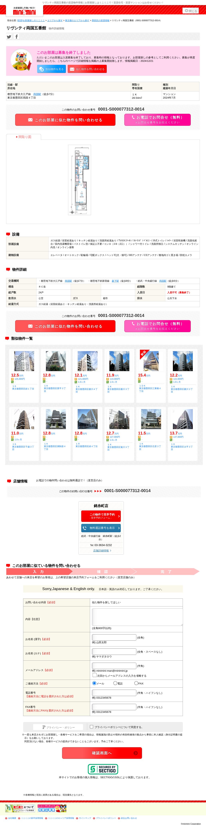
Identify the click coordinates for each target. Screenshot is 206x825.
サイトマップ (85, 818)
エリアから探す (55, 20)
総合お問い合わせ (129, 818)
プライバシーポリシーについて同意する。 (117, 727)
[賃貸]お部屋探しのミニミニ (31, 20)
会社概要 (12, 818)
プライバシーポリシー (106, 818)
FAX (139, 683)
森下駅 (115, 281)
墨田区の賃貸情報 (100, 20)
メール (98, 683)
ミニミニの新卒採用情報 (32, 818)
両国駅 (37, 94)
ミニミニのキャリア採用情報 (61, 818)
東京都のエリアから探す (77, 20)
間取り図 (23, 137)
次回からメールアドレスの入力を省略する (120, 675)
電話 (118, 683)
